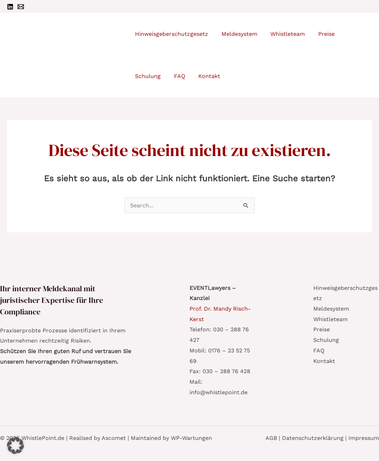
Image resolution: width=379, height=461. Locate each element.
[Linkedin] (10, 7)
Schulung (326, 340)
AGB (271, 438)
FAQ (319, 350)
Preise (321, 329)
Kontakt (324, 361)
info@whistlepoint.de (219, 392)
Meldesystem (331, 308)
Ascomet (114, 438)
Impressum (363, 438)
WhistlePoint (86, 52)
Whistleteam (330, 319)
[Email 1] (21, 7)
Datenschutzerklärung (312, 438)
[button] (15, 445)
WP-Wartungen (191, 438)
